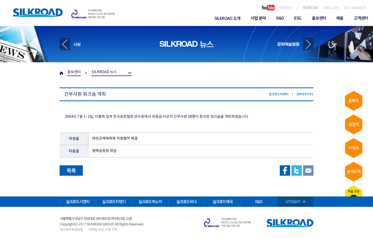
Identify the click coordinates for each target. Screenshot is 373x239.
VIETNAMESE (355, 8)
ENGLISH (331, 8)
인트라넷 (285, 8)
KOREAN (310, 8)
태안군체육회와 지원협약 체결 (115, 138)
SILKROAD (38, 12)
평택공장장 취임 (104, 151)
